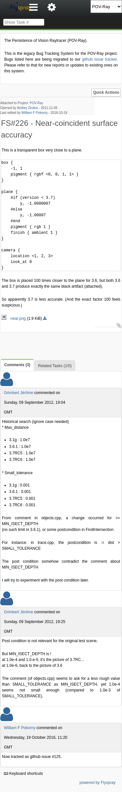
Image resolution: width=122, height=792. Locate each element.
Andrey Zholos (27, 108)
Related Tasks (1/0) (55, 366)
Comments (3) (17, 365)
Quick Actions (106, 92)
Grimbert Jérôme (18, 392)
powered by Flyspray (97, 782)
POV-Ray (36, 103)
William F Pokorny (34, 112)
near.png (14, 318)
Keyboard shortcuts (23, 773)
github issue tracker (99, 59)
